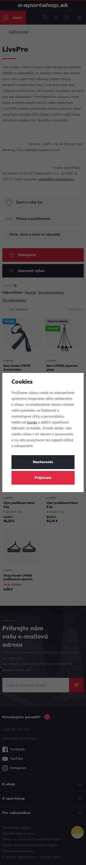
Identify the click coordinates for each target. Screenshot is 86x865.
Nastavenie (43, 462)
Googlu (32, 422)
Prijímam (43, 478)
